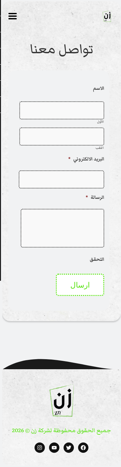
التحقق (96, 259)
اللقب (99, 148)
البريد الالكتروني (85, 159)
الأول (99, 122)
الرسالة (94, 197)
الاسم (97, 88)
